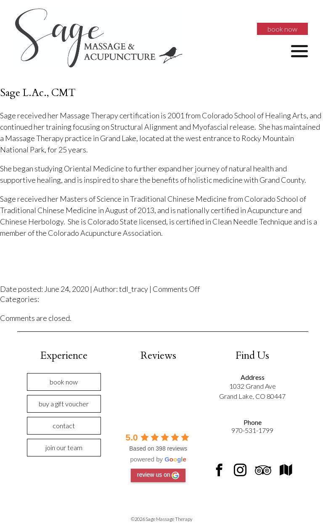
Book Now (282, 29)
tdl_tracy (133, 289)
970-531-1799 (252, 430)
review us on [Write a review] (158, 475)
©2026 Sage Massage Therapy (161, 519)
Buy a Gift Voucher (64, 404)
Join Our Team (63, 447)
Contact (64, 426)
